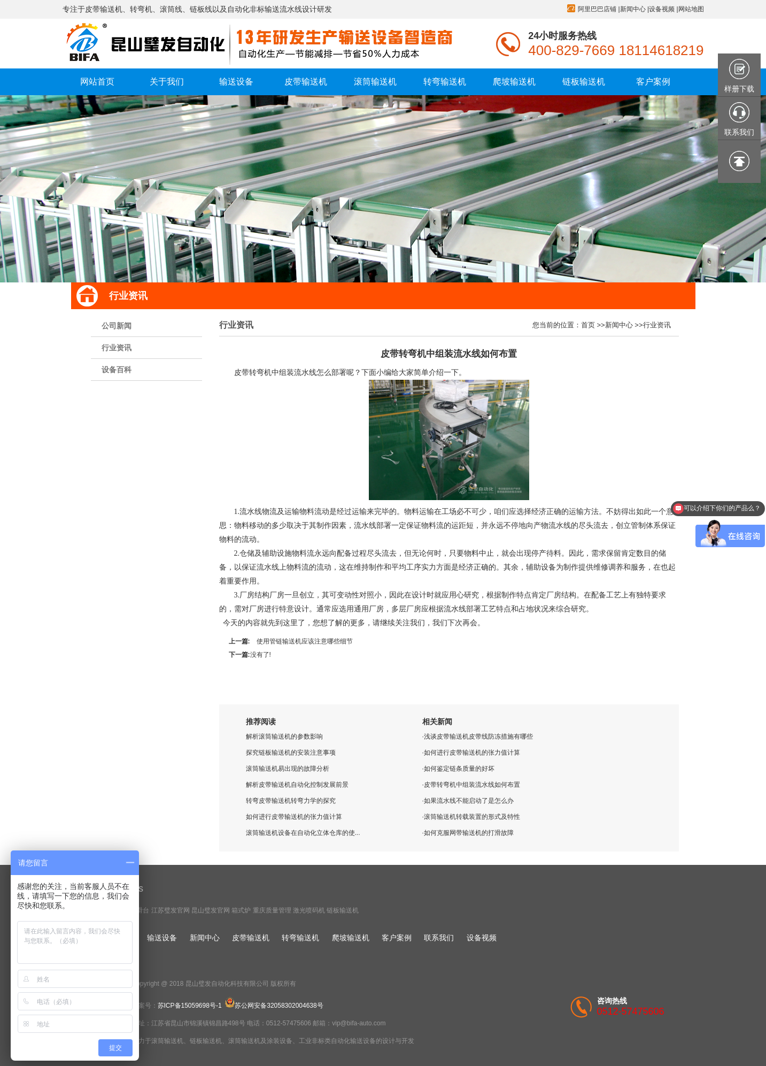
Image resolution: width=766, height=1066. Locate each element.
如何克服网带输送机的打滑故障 (469, 833)
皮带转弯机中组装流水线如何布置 (472, 784)
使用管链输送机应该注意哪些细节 (305, 641)
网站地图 (691, 9)
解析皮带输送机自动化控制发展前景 (297, 784)
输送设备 (162, 937)
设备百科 (116, 369)
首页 (588, 325)
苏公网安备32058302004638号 (274, 1005)
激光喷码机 (309, 910)
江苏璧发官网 (170, 910)
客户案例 (397, 937)
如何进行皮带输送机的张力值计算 (294, 816)
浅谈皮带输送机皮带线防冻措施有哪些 (478, 736)
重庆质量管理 (272, 910)
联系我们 (439, 937)
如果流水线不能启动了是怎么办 (469, 800)
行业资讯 (116, 347)
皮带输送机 (250, 937)
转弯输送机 (300, 937)
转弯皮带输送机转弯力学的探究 (291, 800)
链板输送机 (343, 910)
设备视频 (662, 9)
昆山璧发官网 (210, 910)
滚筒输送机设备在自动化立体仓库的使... (303, 833)
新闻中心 (633, 9)
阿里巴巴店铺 (597, 9)
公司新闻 (116, 325)
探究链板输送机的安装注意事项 (291, 752)
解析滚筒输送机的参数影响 (284, 736)
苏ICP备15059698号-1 (190, 1005)
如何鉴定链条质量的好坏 (459, 768)
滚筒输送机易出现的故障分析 (287, 768)
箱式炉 (241, 910)
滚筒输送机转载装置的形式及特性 (472, 816)
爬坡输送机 (350, 937)
